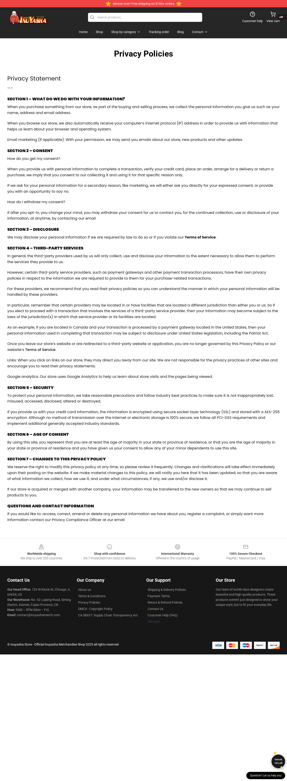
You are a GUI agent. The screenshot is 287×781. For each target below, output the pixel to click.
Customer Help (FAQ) (163, 615)
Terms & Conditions (92, 596)
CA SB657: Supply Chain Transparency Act (108, 615)
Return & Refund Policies (165, 602)
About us (84, 590)
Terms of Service (40, 349)
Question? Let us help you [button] (266, 775)
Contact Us (155, 609)
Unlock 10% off (278, 761)
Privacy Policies (89, 602)
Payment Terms (159, 596)
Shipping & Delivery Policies (167, 590)
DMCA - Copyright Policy (95, 609)
